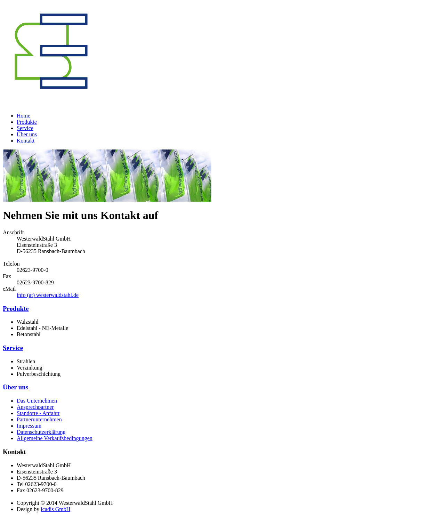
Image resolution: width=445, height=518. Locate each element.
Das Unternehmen (37, 401)
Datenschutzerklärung (41, 432)
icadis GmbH (55, 509)
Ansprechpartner (35, 407)
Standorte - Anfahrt (38, 413)
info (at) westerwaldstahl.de (48, 295)
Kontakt (26, 141)
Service (25, 128)
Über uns (27, 134)
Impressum (29, 426)
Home (23, 116)
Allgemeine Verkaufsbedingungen (54, 438)
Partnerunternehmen (39, 419)
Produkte (27, 122)
